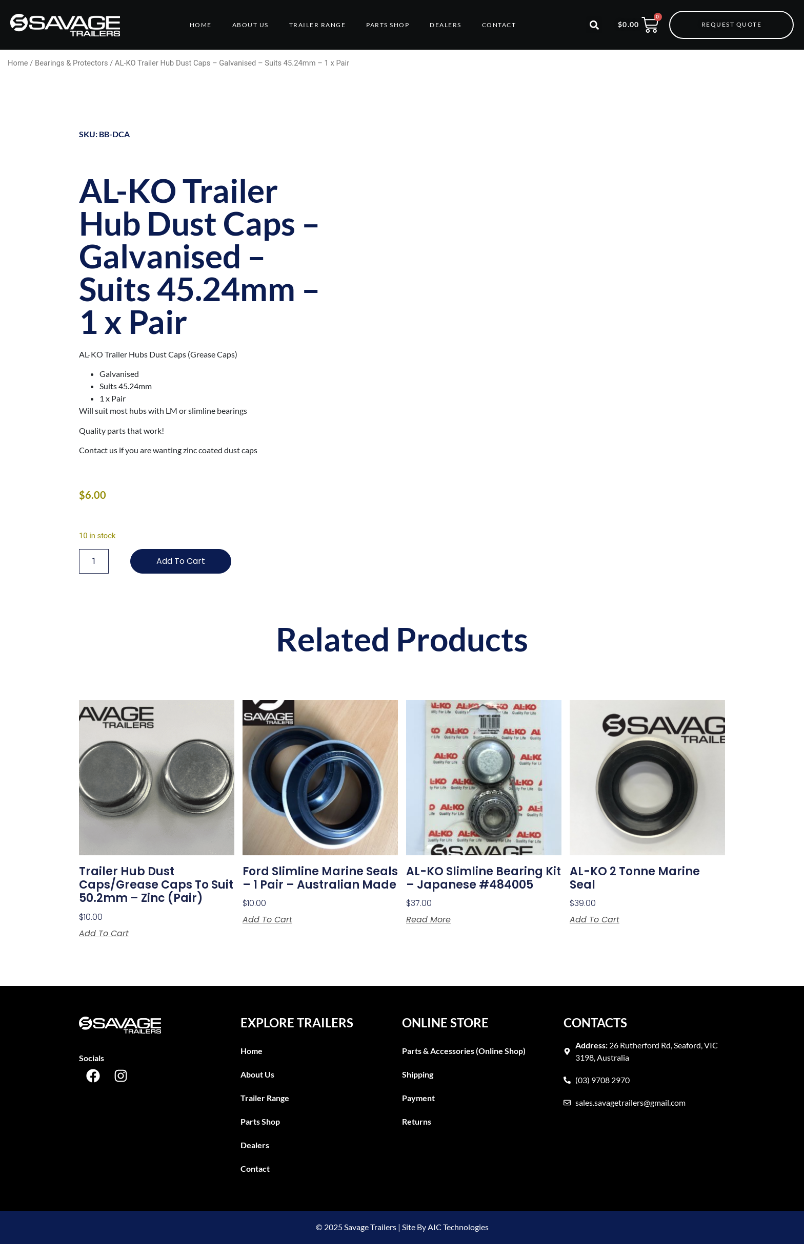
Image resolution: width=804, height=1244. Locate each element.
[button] (594, 24)
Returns (416, 1121)
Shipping (417, 1074)
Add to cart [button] (104, 934)
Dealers (445, 25)
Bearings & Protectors (71, 63)
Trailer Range (317, 25)
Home (201, 25)
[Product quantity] (94, 561)
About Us (250, 25)
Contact (499, 25)
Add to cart (180, 561)
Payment (418, 1098)
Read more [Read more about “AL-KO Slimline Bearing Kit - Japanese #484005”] (428, 920)
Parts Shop (387, 25)
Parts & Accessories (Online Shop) (464, 1051)
